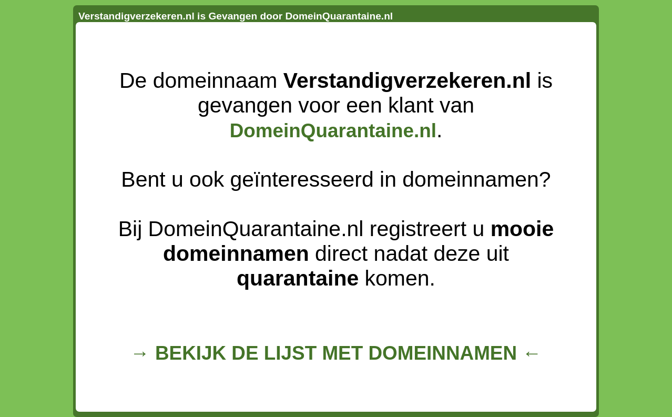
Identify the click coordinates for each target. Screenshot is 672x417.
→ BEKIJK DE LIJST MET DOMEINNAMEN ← (336, 353)
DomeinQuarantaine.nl (333, 130)
